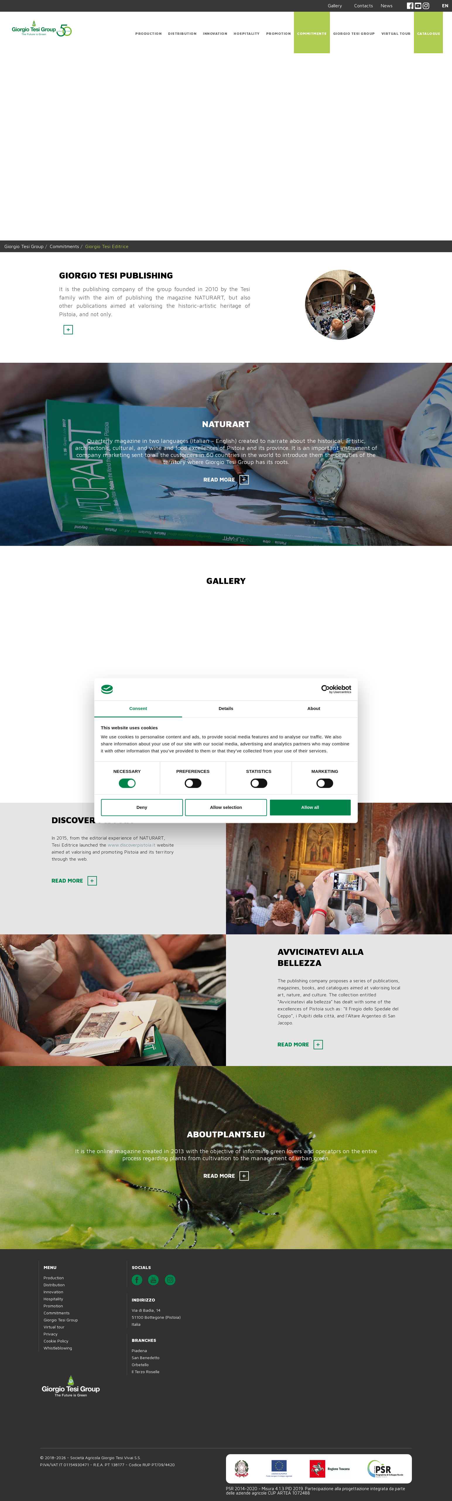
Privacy (51, 1333)
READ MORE (219, 480)
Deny (141, 807)
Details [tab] (226, 708)
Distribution (182, 33)
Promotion (278, 33)
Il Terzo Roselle (146, 1371)
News (387, 5)
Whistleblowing (58, 1347)
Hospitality (247, 33)
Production (148, 33)
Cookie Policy (56, 1340)
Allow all (310, 807)
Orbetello (140, 1364)
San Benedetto (146, 1357)
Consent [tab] (138, 708)
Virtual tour (396, 33)
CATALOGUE (428, 33)
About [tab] (313, 708)
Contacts (363, 5)
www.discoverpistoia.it (131, 844)
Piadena (139, 1350)
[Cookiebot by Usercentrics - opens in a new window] (325, 689)
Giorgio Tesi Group (354, 33)
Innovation (215, 33)
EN (445, 5)
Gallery (335, 5)
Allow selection (226, 807)
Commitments (312, 33)
